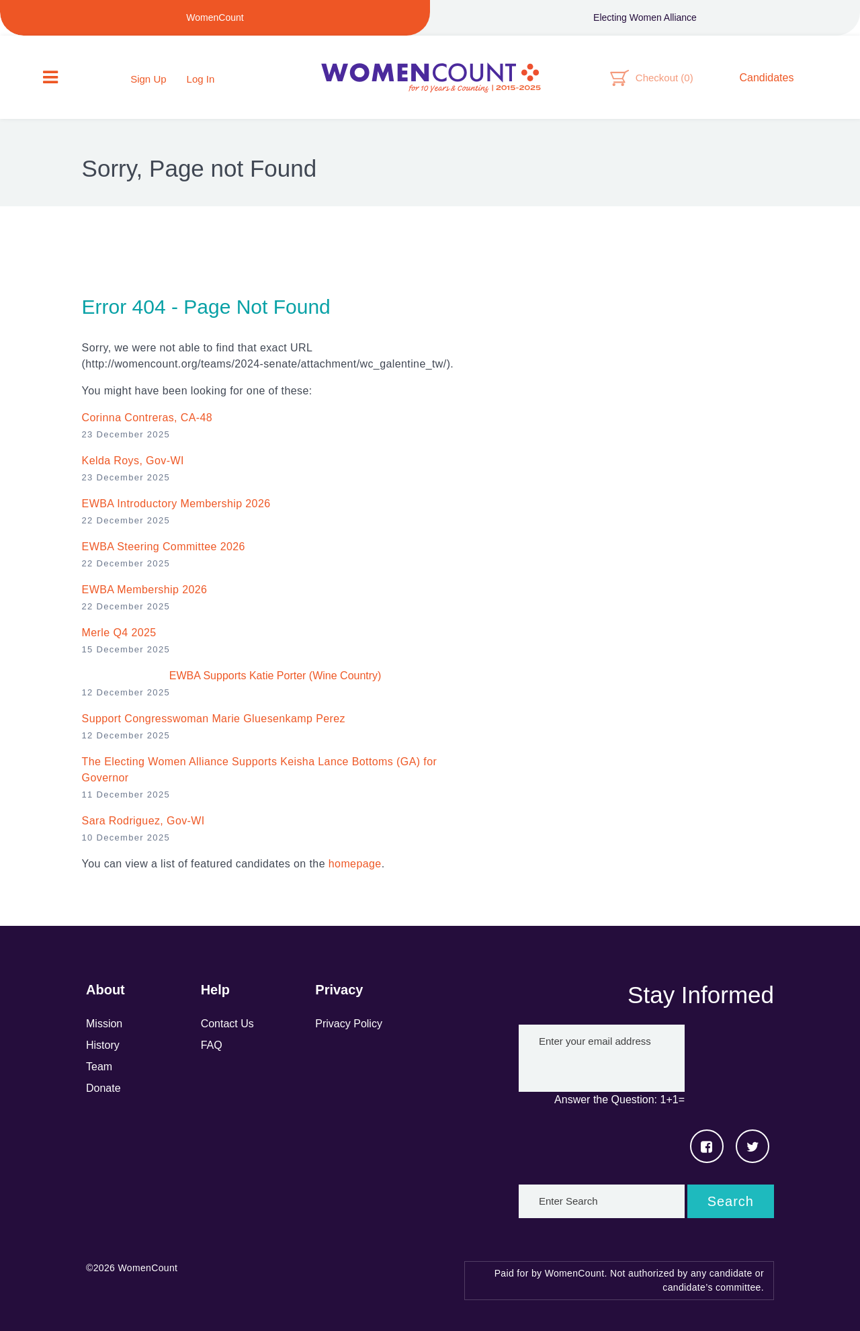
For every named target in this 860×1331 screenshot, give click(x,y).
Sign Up (148, 79)
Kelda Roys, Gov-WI (133, 460)
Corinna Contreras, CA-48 (147, 417)
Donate (103, 1088)
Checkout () (664, 77)
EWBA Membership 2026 (145, 589)
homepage (355, 863)
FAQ (211, 1045)
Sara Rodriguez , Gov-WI (143, 820)
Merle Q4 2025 (119, 632)
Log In (201, 79)
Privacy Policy (348, 1023)
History (103, 1045)
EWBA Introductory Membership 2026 (176, 503)
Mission (104, 1023)
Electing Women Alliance (645, 17)
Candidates (767, 77)
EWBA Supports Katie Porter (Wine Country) (275, 675)
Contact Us (227, 1023)
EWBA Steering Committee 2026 (163, 546)
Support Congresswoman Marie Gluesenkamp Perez (213, 718)
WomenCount (430, 77)
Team (99, 1066)
